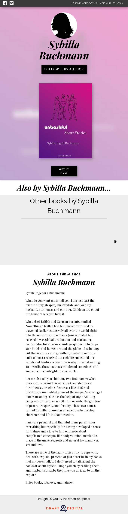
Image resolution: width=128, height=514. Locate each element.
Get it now (64, 171)
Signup (105, 3)
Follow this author (64, 69)
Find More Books (84, 3)
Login (118, 3)
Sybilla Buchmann (64, 49)
